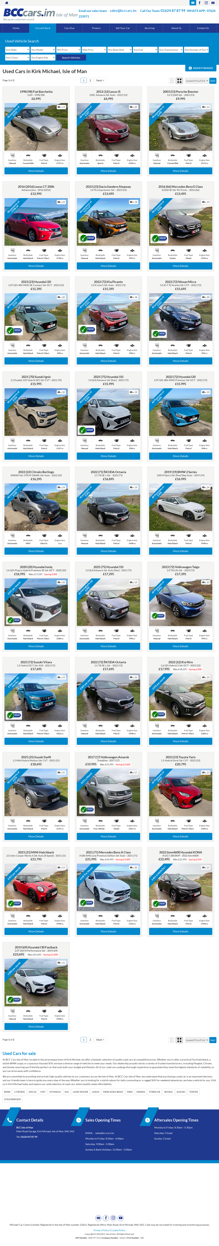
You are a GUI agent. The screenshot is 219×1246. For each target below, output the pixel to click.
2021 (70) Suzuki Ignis (36, 377)
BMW (7, 1091)
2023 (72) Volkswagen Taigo (180, 567)
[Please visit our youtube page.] (213, 3)
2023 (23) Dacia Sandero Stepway (108, 186)
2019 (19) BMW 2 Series (180, 472)
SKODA (168, 1091)
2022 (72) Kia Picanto (108, 282)
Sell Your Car (123, 28)
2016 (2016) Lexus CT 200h (36, 186)
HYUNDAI (55, 1091)
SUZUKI (181, 1091)
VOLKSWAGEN (12, 1099)
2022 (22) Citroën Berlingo (36, 472)
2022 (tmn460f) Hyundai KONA (180, 852)
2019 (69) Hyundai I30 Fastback (36, 947)
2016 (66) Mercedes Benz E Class (180, 186)
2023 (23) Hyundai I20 (36, 282)
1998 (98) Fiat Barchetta (36, 91)
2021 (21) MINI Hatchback (36, 852)
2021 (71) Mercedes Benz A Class (108, 852)
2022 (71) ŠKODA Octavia (108, 472)
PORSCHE (154, 1091)
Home (16, 28)
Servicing (149, 28)
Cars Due (69, 28)
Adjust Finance (203, 68)
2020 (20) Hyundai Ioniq (36, 567)
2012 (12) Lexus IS (108, 91)
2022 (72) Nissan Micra (180, 282)
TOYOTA (193, 1091)
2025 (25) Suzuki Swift (36, 757)
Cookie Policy (118, 1230)
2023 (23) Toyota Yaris (181, 757)
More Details (36, 170)
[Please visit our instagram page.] (206, 3)
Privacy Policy (101, 1230)
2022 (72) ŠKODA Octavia (108, 662)
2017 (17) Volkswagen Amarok (108, 757)
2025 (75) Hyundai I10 (108, 377)
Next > (100, 80)
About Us (176, 28)
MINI (130, 1091)
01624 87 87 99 (173, 10)
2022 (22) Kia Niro (180, 662)
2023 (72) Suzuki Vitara (36, 662)
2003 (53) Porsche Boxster (181, 91)
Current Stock (42, 28)
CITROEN (19, 1091)
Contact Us (203, 28)
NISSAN (141, 1091)
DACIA (32, 1091)
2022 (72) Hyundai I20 (181, 377)
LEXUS (95, 1091)
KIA (67, 1091)
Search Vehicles (71, 57)
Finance (96, 28)
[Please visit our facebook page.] (199, 3)
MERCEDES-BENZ (113, 1091)
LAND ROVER (80, 1091)
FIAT (42, 1091)
